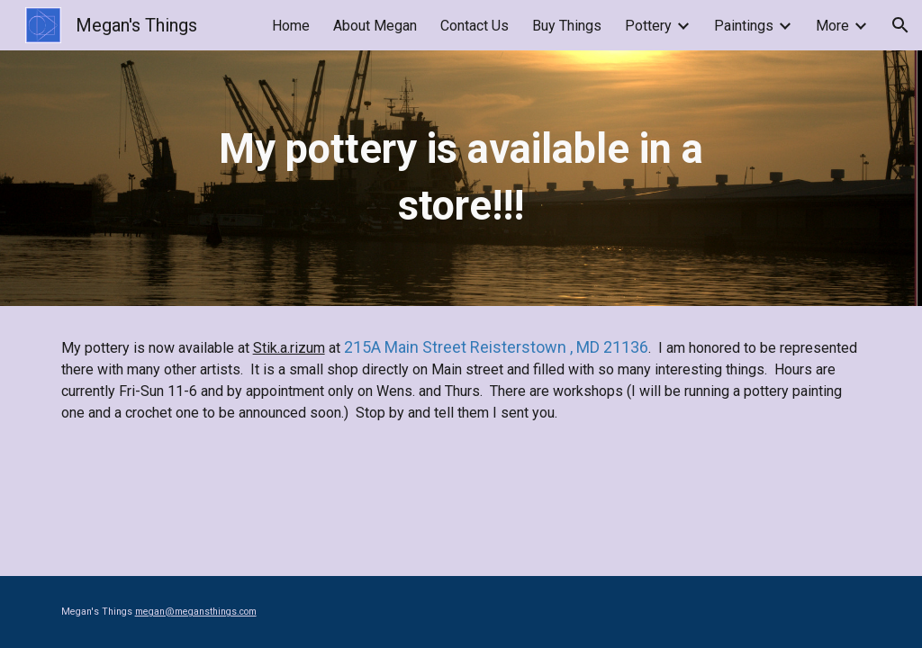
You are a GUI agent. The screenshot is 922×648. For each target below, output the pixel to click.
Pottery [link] (648, 25)
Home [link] (291, 25)
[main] (460, 177)
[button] (900, 25)
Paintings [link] (743, 25)
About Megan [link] (375, 25)
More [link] (832, 25)
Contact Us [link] (474, 25)
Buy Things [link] (566, 25)
